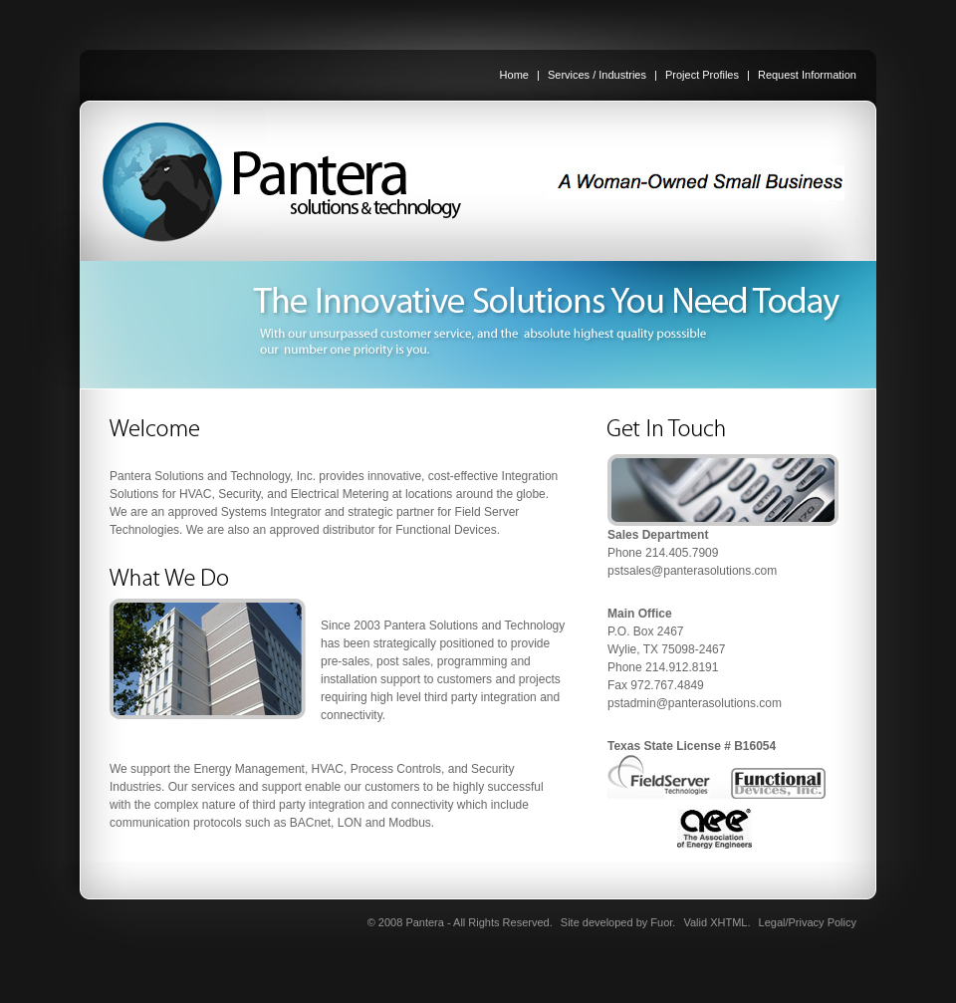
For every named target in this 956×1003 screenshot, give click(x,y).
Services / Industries (597, 75)
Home (514, 75)
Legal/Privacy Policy (807, 922)
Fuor (661, 922)
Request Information (807, 75)
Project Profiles (702, 75)
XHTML (728, 922)
